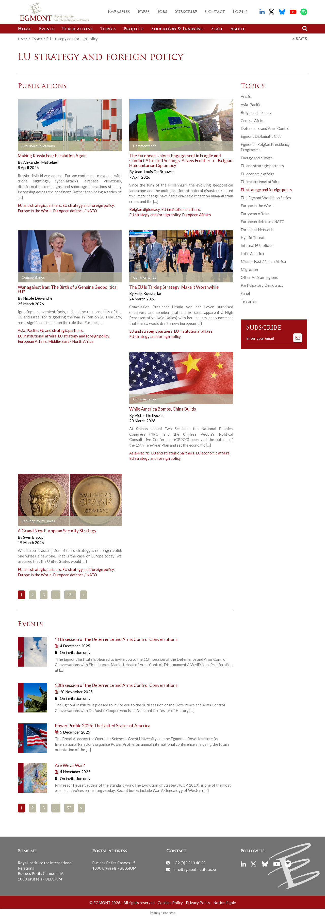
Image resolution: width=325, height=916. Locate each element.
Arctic (246, 96)
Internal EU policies (257, 245)
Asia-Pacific (28, 330)
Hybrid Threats (253, 237)
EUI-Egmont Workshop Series (266, 197)
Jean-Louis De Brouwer (154, 171)
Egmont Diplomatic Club (261, 135)
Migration (249, 269)
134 (70, 594)
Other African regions (259, 277)
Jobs (162, 12)
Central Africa (253, 119)
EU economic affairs (213, 452)
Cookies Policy (170, 902)
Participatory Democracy (262, 284)
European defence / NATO (75, 210)
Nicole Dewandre (37, 297)
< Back (299, 39)
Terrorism (249, 300)
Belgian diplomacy (144, 209)
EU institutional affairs (180, 209)
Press (144, 12)
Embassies (119, 12)
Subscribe (186, 12)
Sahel (245, 293)
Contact (215, 12)
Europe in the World (35, 210)
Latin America (252, 253)
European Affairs (196, 214)
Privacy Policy (198, 902)
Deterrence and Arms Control (265, 128)
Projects (133, 29)
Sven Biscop (33, 536)
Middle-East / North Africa (70, 340)
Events (46, 29)
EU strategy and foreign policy (88, 204)
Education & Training (177, 29)
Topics (108, 29)
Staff (217, 29)
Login (240, 12)
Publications (77, 29)
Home (24, 29)
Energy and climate (257, 157)
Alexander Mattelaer (40, 161)
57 (69, 808)
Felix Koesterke (148, 293)
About (238, 29)
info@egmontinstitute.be (194, 869)
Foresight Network (257, 229)
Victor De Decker (149, 414)
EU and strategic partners (39, 204)
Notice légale (224, 902)
